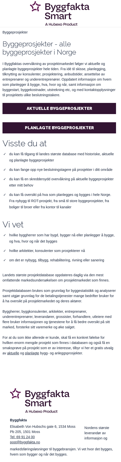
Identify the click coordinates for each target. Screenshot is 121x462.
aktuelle (13, 353)
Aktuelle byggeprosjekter (59, 108)
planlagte (32, 353)
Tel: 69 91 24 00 (22, 437)
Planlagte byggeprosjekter (59, 127)
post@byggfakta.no (25, 442)
